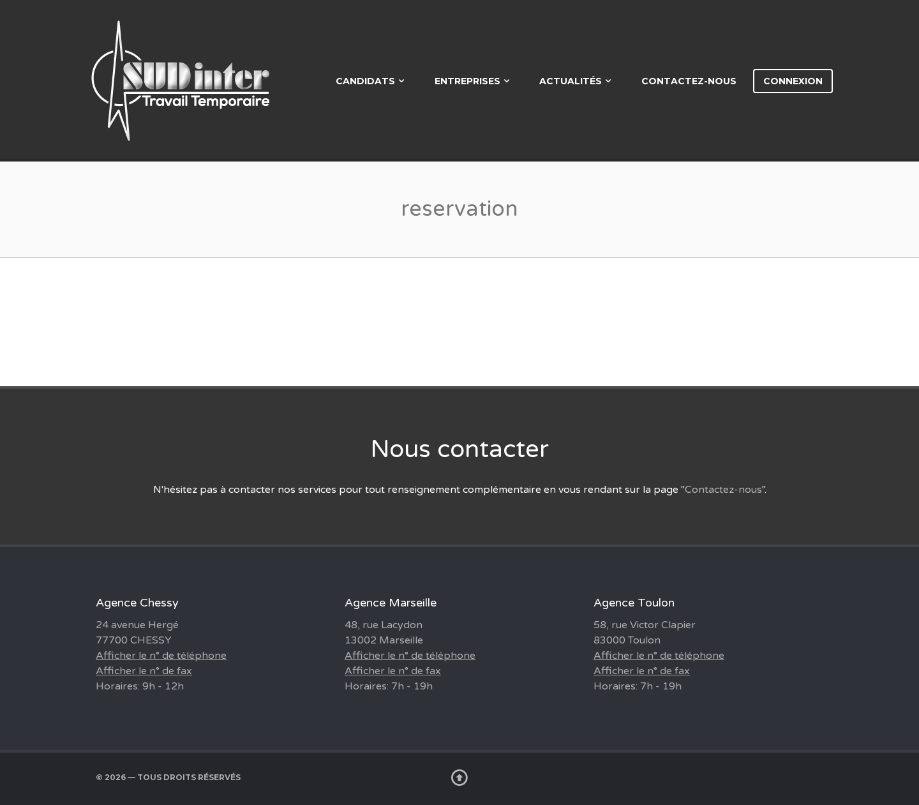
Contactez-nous (688, 81)
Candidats (365, 81)
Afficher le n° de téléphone (161, 655)
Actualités (570, 81)
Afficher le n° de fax (144, 671)
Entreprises (467, 81)
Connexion (793, 81)
